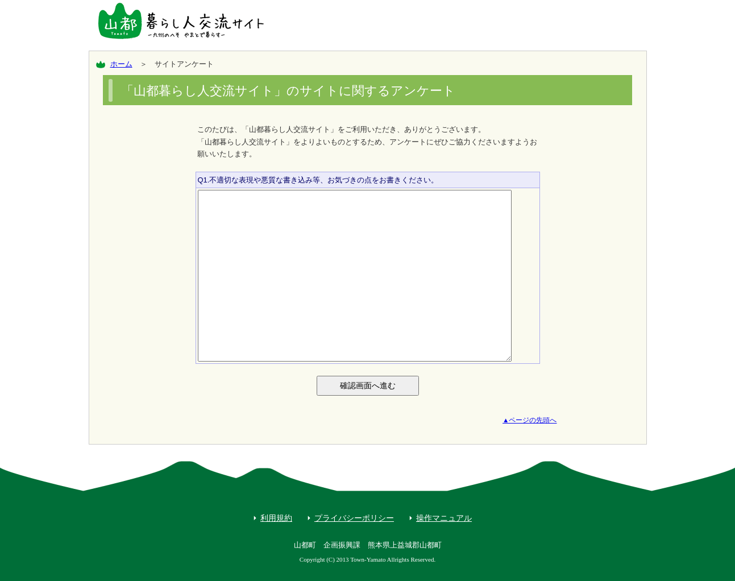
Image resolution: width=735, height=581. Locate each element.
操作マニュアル (444, 517)
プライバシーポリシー (354, 517)
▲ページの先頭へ (530, 420)
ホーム (121, 64)
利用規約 (276, 517)
